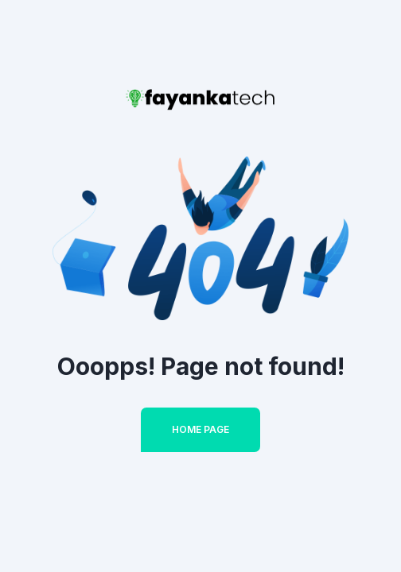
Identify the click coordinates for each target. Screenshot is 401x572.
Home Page (200, 429)
